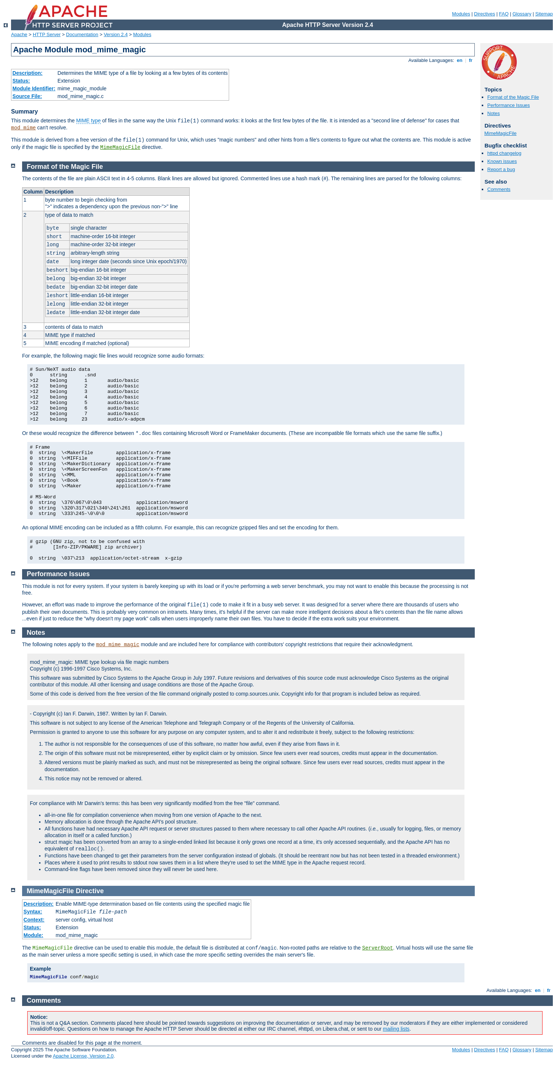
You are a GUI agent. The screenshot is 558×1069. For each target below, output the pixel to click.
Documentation (82, 34)
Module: (33, 935)
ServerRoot (377, 948)
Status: (21, 81)
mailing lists (396, 1029)
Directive (90, 891)
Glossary (521, 14)
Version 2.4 (116, 34)
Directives (484, 14)
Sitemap (544, 14)
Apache (19, 34)
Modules (461, 14)
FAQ (504, 14)
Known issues (502, 161)
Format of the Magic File (513, 97)
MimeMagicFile (120, 147)
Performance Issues (508, 105)
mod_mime (23, 128)
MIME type (88, 120)
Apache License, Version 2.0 (83, 1056)
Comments (498, 189)
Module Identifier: (34, 88)
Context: (34, 920)
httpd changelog (504, 153)
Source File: (27, 96)
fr (471, 60)
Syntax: (33, 912)
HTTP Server (47, 34)
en (460, 60)
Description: (28, 73)
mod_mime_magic (118, 645)
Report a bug (501, 169)
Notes (493, 113)
